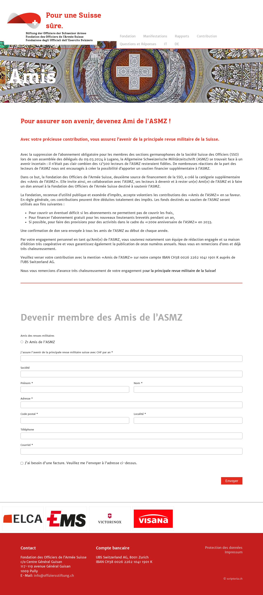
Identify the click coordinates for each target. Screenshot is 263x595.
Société (131, 371)
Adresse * (131, 402)
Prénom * (75, 387)
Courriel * (131, 449)
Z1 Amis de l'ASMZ (38, 342)
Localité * (188, 418)
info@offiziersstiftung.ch (54, 575)
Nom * (188, 387)
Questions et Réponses (138, 44)
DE (177, 44)
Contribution (207, 36)
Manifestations (155, 36)
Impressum (233, 552)
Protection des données (223, 548)
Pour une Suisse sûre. (73, 21)
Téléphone (131, 433)
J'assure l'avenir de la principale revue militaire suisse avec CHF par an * (131, 356)
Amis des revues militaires (131, 340)
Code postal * (75, 418)
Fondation (128, 36)
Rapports (182, 36)
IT (165, 44)
